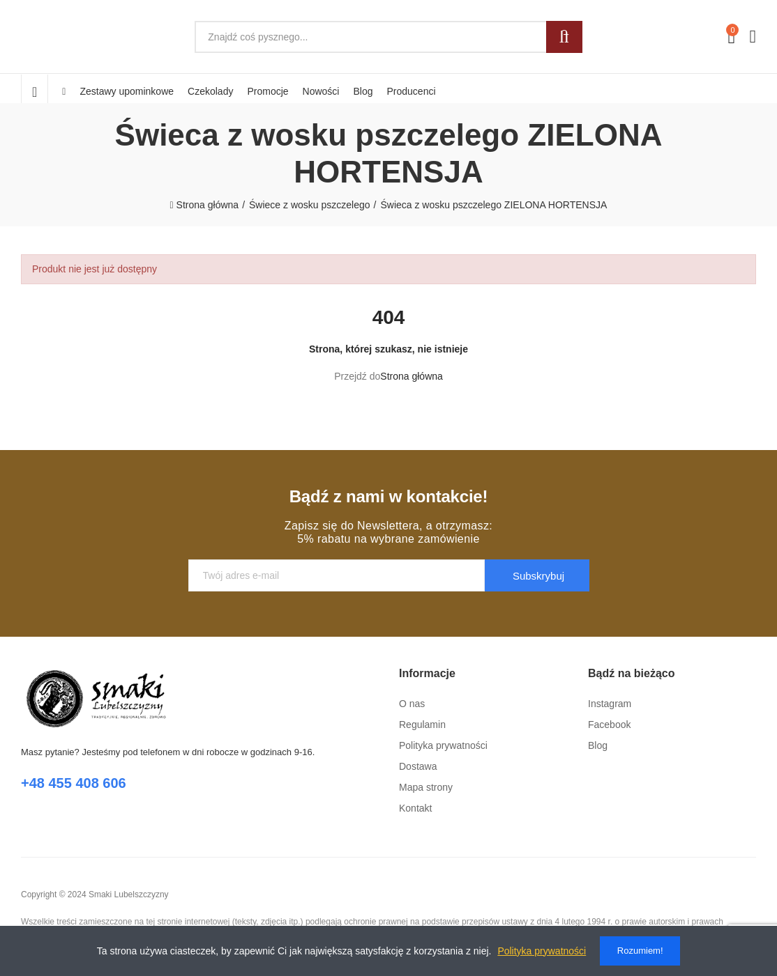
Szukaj (564, 37)
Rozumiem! (640, 950)
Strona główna (411, 376)
